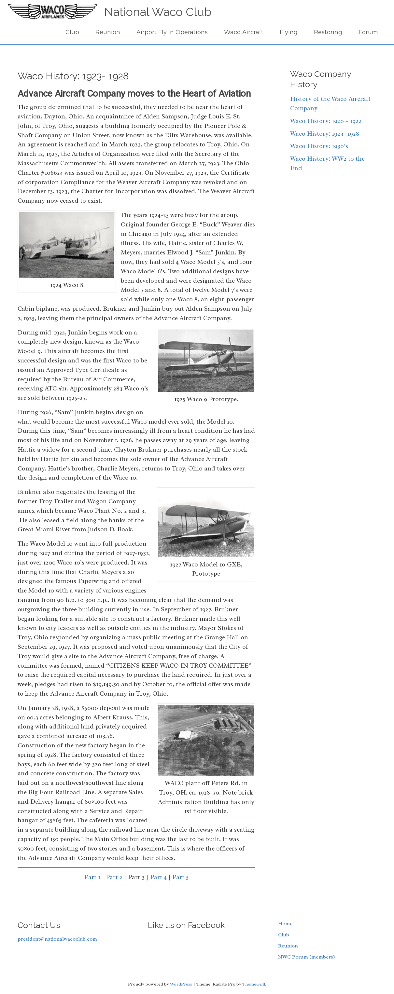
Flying (289, 32)
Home (285, 923)
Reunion (107, 32)
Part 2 (114, 877)
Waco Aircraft (243, 32)
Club (72, 32)
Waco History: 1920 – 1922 (325, 121)
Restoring (328, 32)
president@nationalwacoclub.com (57, 939)
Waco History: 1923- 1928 (324, 134)
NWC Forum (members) (306, 957)
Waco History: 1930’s (319, 146)
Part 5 (180, 877)
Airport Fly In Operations (172, 32)
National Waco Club (157, 12)
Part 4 (158, 877)
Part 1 (92, 877)
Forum (368, 32)
